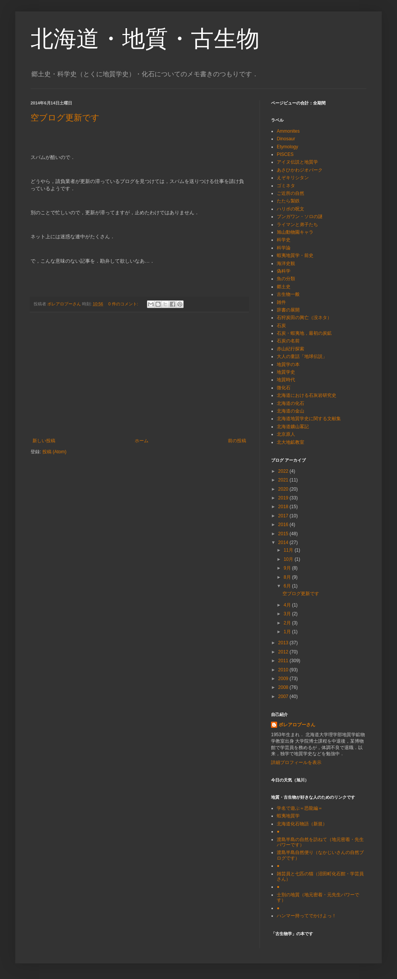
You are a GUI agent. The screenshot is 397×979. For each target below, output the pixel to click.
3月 (288, 613)
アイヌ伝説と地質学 (297, 162)
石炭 (281, 325)
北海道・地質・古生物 (145, 38)
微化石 (283, 387)
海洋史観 (286, 263)
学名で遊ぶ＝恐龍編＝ (300, 808)
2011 (284, 660)
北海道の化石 (290, 403)
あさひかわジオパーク (300, 170)
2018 (284, 506)
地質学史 (286, 372)
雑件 (281, 302)
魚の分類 (286, 278)
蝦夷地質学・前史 (295, 255)
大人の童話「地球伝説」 (302, 356)
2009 (284, 678)
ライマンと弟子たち (297, 224)
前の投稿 (237, 440)
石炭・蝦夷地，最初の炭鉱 (304, 333)
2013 (284, 642)
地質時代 (286, 379)
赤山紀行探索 (290, 348)
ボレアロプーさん (297, 724)
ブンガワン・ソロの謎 (300, 216)
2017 (284, 515)
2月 (288, 623)
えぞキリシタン (293, 177)
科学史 (283, 239)
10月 (289, 559)
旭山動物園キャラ (295, 232)
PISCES (285, 154)
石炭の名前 (288, 340)
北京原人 (286, 434)
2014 (284, 542)
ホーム (141, 440)
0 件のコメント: (123, 304)
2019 (284, 498)
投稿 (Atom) (54, 451)
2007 (284, 696)
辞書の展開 (288, 310)
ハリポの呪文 (290, 209)
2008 (284, 687)
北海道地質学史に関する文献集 (309, 418)
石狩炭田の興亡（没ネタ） (304, 317)
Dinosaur (286, 138)
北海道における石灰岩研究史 (306, 395)
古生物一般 (288, 294)
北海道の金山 (290, 411)
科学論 (283, 247)
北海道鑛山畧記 (293, 426)
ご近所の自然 (290, 193)
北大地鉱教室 (290, 442)
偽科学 (283, 271)
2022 (284, 471)
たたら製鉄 (288, 201)
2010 (284, 669)
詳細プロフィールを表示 (296, 762)
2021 (284, 480)
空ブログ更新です (65, 117)
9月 (288, 568)
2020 (284, 489)
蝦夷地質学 (288, 816)
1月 (288, 631)
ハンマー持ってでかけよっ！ (306, 915)
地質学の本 (288, 364)
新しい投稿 (43, 440)
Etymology (287, 146)
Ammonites (288, 131)
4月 (288, 605)
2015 (284, 533)
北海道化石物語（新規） (302, 824)
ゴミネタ (286, 185)
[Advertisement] (139, 375)
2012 (284, 652)
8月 (288, 577)
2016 (284, 524)
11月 (289, 550)
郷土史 (283, 286)
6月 (288, 586)
